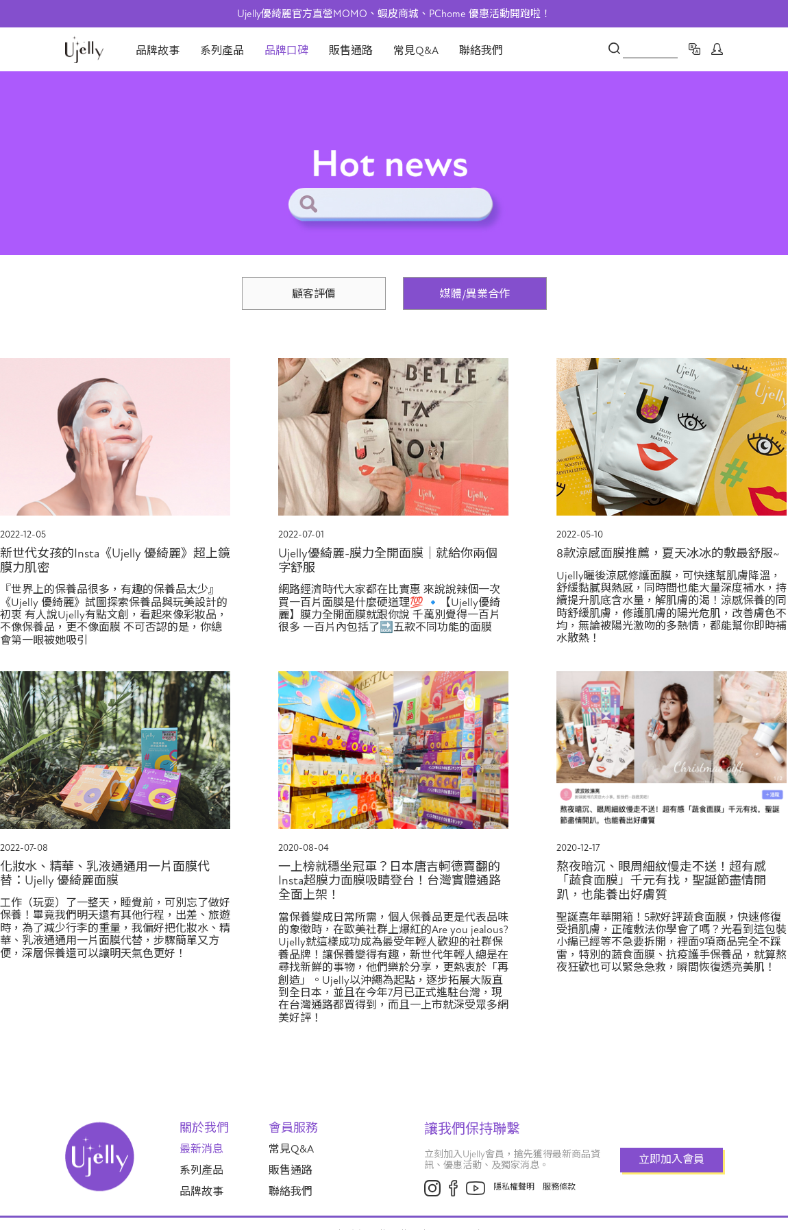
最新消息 (201, 1149)
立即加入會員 (671, 1159)
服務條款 (559, 1187)
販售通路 (351, 51)
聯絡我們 (481, 51)
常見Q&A (416, 51)
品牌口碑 (286, 51)
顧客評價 (314, 294)
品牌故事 (158, 51)
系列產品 (222, 51)
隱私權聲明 (513, 1187)
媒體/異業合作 (475, 294)
